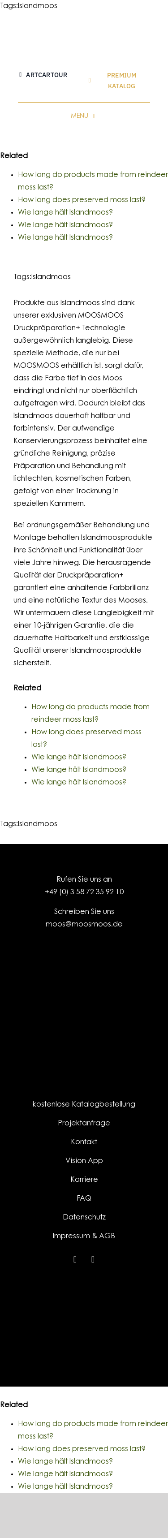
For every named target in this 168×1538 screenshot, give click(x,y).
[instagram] (75, 1259)
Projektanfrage (84, 1123)
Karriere (84, 1180)
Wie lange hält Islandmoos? (65, 212)
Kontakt (84, 1142)
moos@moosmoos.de (84, 924)
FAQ (84, 1198)
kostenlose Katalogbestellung (84, 1104)
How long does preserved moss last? (82, 200)
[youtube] (93, 1259)
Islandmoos (37, 6)
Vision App (84, 1161)
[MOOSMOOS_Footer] (84, 1292)
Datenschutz (84, 1217)
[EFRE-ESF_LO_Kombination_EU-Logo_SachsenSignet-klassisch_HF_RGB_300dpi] (84, 1327)
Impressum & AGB (84, 1236)
